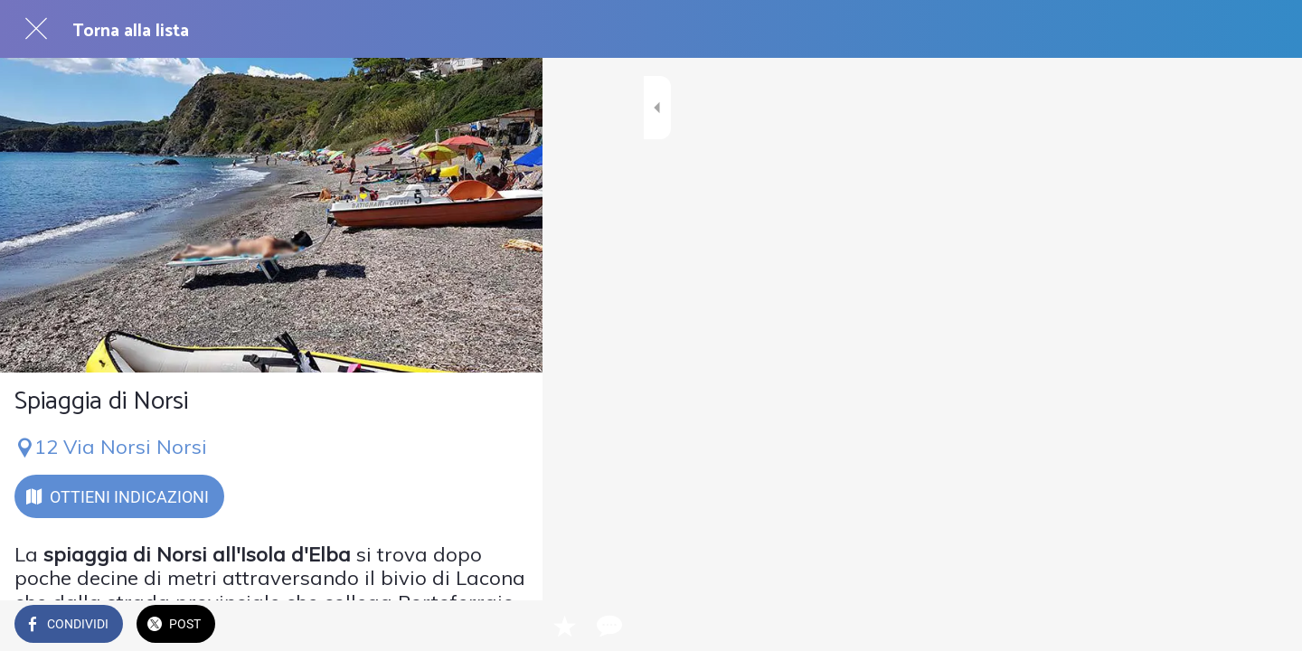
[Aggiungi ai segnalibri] (463, 625)
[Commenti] (506, 625)
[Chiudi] (36, 29)
